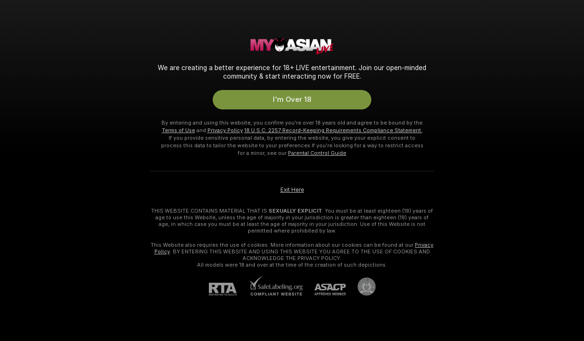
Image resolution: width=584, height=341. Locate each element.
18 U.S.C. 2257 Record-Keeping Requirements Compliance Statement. (333, 130)
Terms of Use (178, 130)
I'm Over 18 (292, 99)
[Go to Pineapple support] (361, 287)
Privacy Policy (225, 130)
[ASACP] (324, 290)
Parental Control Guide (317, 153)
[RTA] (229, 289)
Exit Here (292, 190)
